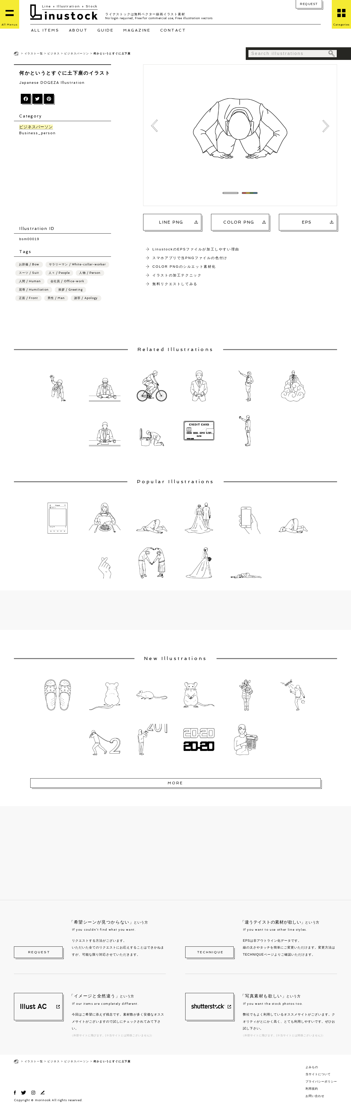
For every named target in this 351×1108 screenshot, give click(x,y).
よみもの (311, 1066)
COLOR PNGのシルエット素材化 (184, 267)
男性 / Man (56, 298)
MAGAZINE (137, 30)
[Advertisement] (65, 180)
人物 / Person (90, 272)
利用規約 (311, 1088)
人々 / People (59, 272)
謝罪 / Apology (86, 298)
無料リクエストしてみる (175, 284)
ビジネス (53, 53)
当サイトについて (318, 1073)
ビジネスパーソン (76, 53)
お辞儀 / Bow (29, 264)
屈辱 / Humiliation (34, 289)
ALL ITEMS (45, 30)
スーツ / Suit (29, 272)
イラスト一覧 (33, 53)
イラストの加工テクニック (177, 275)
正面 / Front (28, 298)
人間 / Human (30, 281)
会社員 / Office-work (67, 281)
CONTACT (173, 30)
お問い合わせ (314, 1095)
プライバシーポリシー (321, 1081)
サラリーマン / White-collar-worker (77, 264)
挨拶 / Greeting (70, 289)
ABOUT (78, 30)
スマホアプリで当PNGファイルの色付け (190, 258)
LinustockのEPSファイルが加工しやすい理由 (195, 249)
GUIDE (105, 30)
